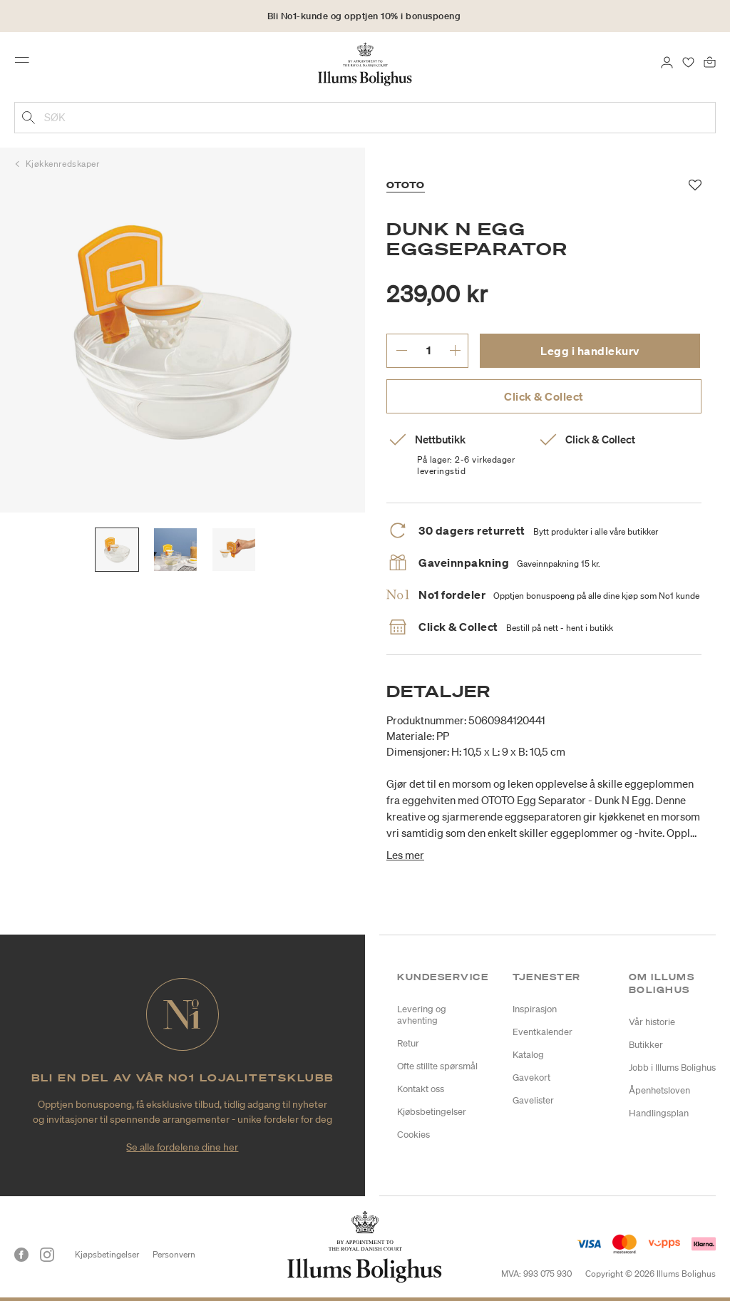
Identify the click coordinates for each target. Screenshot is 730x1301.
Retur (408, 1043)
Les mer (405, 855)
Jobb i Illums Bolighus (672, 1067)
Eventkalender (542, 1032)
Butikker (646, 1045)
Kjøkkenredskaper (63, 164)
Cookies (413, 1134)
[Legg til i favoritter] (695, 185)
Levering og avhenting (421, 1015)
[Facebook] (21, 1255)
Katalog (528, 1055)
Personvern (174, 1254)
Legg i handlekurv (589, 351)
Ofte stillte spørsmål (437, 1066)
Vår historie (652, 1022)
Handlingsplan (659, 1113)
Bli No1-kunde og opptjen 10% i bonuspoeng (364, 16)
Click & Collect (544, 396)
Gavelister (533, 1100)
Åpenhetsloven (659, 1090)
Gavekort (531, 1077)
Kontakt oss (420, 1089)
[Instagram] (47, 1255)
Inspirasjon (535, 1009)
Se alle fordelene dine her (182, 1147)
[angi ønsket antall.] (428, 350)
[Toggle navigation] (26, 63)
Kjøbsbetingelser (431, 1112)
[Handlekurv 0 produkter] (710, 61)
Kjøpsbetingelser (107, 1254)
